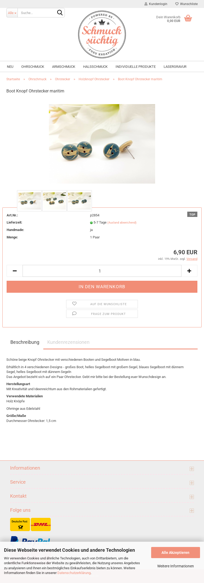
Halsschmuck (95, 67)
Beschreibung (24, 342)
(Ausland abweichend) (122, 222)
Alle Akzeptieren (175, 552)
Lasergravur (175, 67)
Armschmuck (63, 67)
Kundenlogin (155, 4)
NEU (10, 67)
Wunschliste (186, 4)
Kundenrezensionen (68, 342)
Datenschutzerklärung (74, 573)
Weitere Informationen (175, 566)
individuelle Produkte (136, 67)
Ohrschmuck (32, 67)
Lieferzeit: (14, 222)
